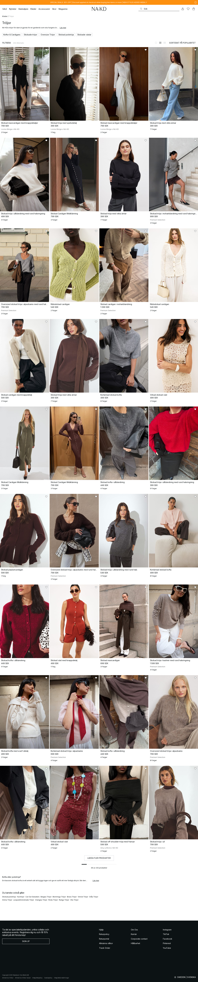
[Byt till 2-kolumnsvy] (160, 43)
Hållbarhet (135, 943)
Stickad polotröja (9, 897)
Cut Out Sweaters (32, 897)
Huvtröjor (20, 897)
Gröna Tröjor (7, 900)
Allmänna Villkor (7, 978)
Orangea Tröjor (41, 900)
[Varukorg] (193, 8)
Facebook (167, 939)
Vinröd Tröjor (83, 897)
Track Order (104, 948)
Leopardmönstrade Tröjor (23, 900)
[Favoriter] (188, 8)
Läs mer (63, 28)
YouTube (167, 948)
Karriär (134, 934)
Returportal (104, 939)
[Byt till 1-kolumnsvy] (156, 43)
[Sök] (159, 8)
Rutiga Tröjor (64, 900)
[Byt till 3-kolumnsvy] (164, 43)
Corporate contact (139, 939)
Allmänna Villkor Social (23, 978)
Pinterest (167, 943)
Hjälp (101, 929)
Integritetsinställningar (61, 978)
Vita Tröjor (74, 900)
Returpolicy (104, 934)
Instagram (167, 929)
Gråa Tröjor (93, 897)
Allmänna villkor (106, 943)
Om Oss (134, 929)
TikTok (166, 934)
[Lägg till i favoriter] (46, 50)
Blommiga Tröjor (59, 897)
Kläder (4, 16)
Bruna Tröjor (72, 897)
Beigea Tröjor (46, 897)
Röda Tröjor (53, 900)
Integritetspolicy (37, 978)
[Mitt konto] (183, 8)
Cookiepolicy (48, 978)
